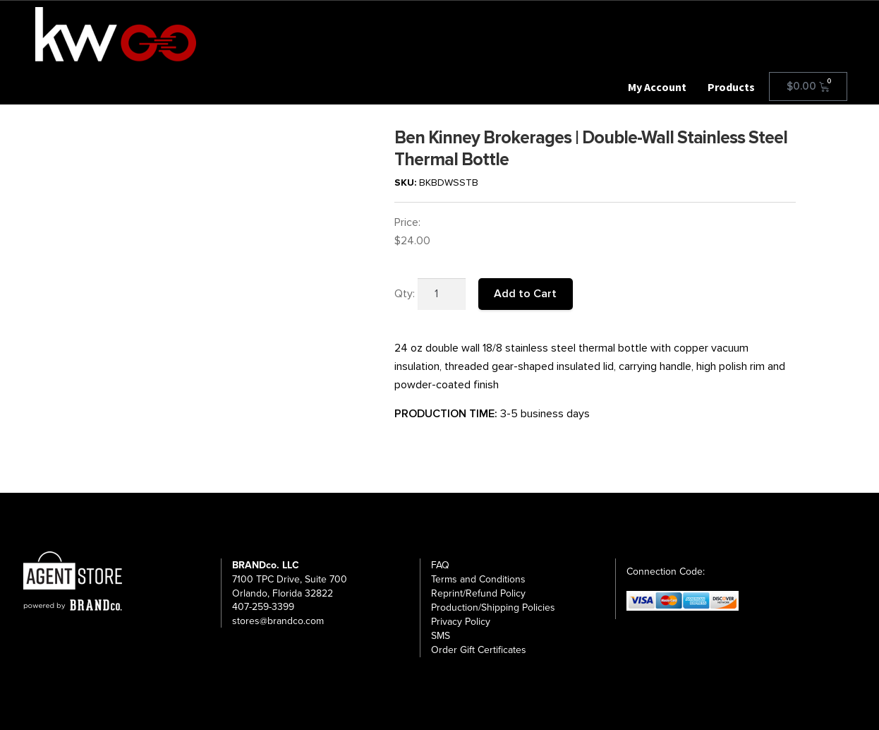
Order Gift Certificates (478, 650)
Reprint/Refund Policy (478, 593)
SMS (440, 636)
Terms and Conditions (478, 579)
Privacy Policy (460, 622)
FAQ (440, 565)
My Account (657, 87)
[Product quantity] (442, 294)
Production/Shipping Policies (493, 608)
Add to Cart (525, 294)
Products (731, 87)
